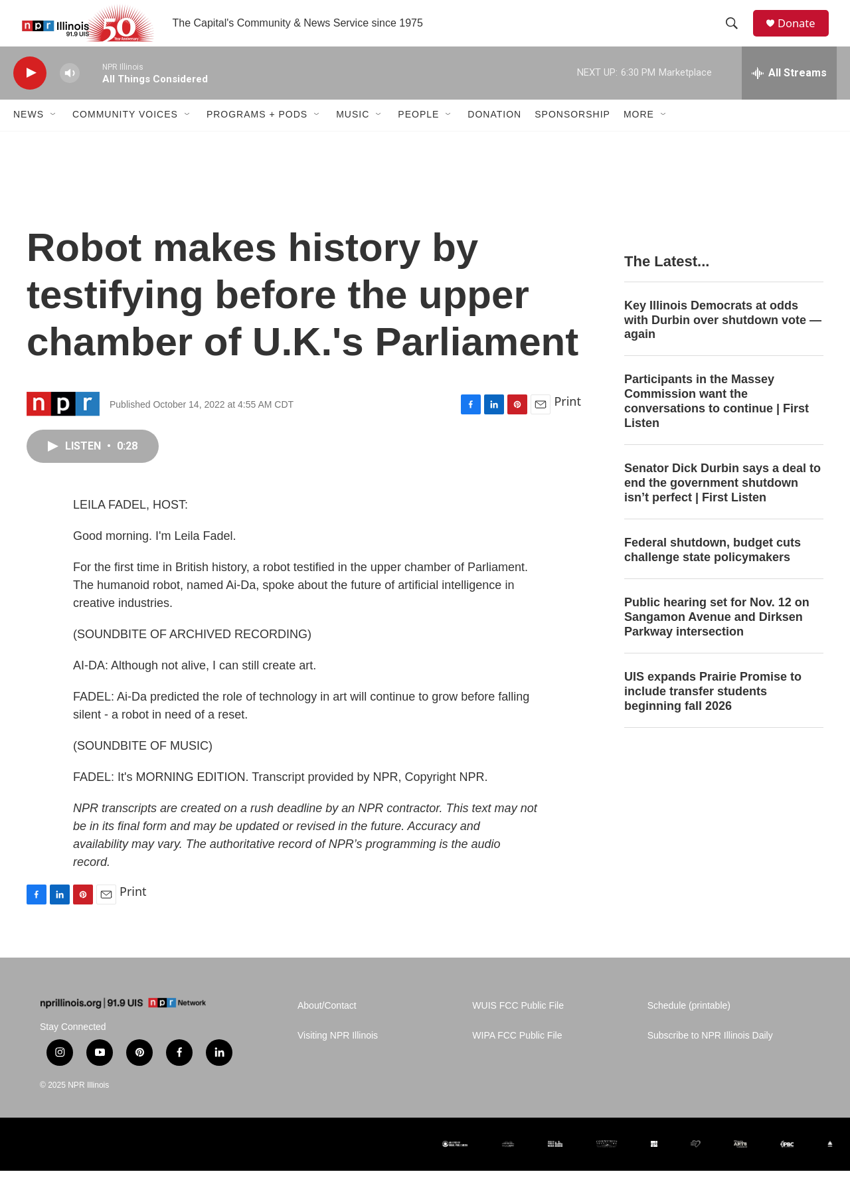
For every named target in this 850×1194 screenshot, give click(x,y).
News (28, 138)
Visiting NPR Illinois (338, 1059)
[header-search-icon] (736, 35)
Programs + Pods (257, 138)
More (639, 138)
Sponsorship (572, 138)
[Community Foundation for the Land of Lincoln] (607, 1167)
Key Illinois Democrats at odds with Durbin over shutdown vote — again (722, 343)
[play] (30, 96)
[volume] (69, 97)
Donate (802, 35)
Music (352, 138)
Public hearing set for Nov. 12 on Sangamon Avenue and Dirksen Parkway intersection (716, 640)
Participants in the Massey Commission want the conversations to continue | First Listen (716, 425)
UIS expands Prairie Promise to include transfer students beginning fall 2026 (713, 714)
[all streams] (789, 96)
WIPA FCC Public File (517, 1059)
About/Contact (327, 1029)
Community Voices (125, 138)
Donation (494, 138)
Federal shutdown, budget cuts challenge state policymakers (712, 573)
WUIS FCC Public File (518, 1029)
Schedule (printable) (688, 1029)
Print (567, 424)
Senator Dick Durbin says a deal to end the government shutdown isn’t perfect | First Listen (722, 506)
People (418, 138)
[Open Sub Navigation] (53, 138)
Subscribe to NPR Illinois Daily (710, 1059)
